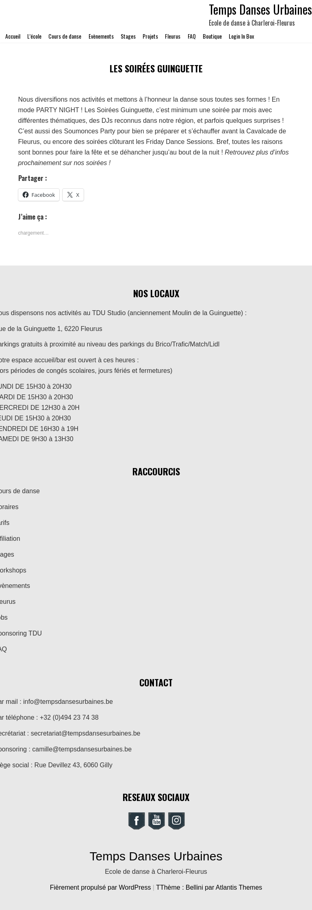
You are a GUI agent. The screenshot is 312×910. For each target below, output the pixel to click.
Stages (128, 36)
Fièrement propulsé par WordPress (101, 887)
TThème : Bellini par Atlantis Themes (209, 887)
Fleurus (172, 36)
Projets (150, 36)
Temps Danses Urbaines (156, 856)
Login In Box (241, 36)
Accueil (12, 36)
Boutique (212, 36)
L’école (34, 36)
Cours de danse (64, 36)
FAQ (192, 36)
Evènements (101, 36)
